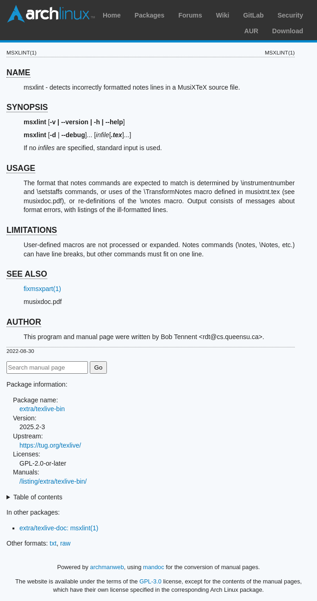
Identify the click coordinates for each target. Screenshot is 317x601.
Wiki (223, 15)
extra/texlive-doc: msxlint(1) (58, 528)
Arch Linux (51, 14)
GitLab (253, 15)
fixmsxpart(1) (42, 288)
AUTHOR (23, 322)
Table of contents (37, 497)
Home (112, 15)
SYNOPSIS (27, 107)
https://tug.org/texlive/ (50, 445)
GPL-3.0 (150, 581)
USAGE (20, 168)
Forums (190, 15)
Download (287, 31)
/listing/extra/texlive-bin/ (53, 481)
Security (290, 15)
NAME (18, 72)
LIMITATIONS (31, 230)
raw (65, 543)
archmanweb (107, 567)
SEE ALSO (26, 274)
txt (53, 543)
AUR (251, 31)
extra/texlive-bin (42, 409)
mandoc (153, 567)
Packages (150, 15)
